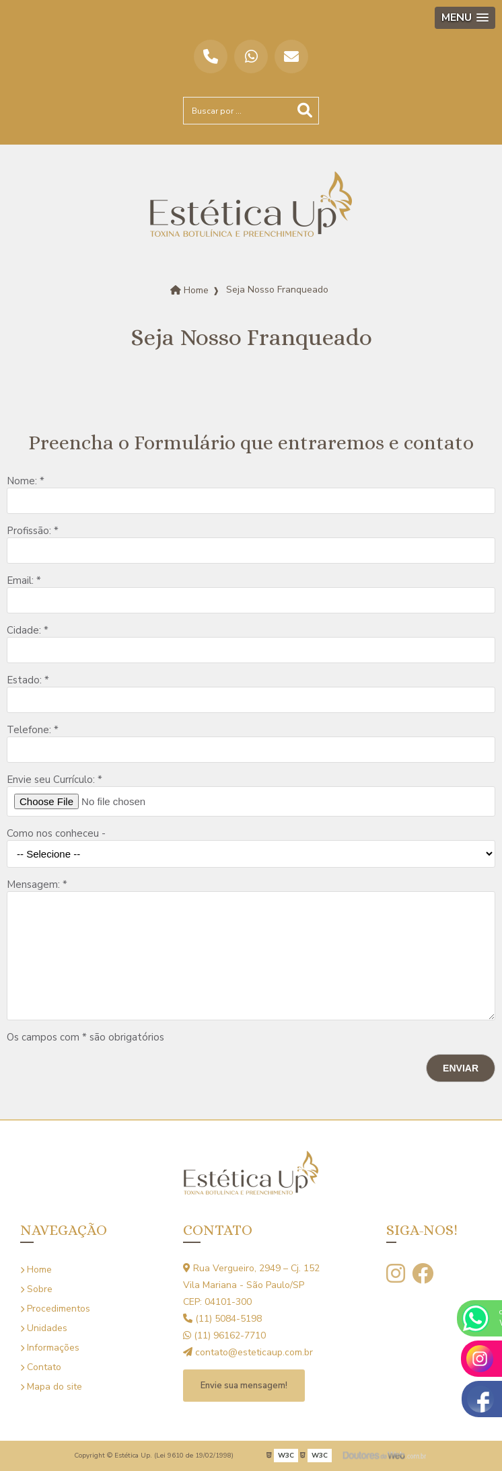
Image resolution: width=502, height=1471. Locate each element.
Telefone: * (33, 730)
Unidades (43, 1328)
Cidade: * (27, 630)
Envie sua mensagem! (244, 1386)
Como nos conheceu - (56, 833)
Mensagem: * (37, 884)
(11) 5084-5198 (222, 1318)
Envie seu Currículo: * (54, 779)
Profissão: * (33, 530)
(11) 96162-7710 (224, 1335)
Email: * (24, 580)
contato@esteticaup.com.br (248, 1352)
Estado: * (28, 680)
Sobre (36, 1289)
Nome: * (25, 481)
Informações (49, 1347)
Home (36, 1269)
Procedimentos (55, 1308)
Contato (40, 1367)
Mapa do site (51, 1386)
